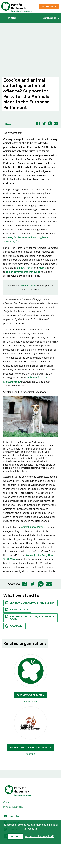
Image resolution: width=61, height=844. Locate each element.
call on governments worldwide (23, 271)
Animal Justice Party (32, 527)
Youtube (11, 816)
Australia (30, 731)
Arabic (42, 267)
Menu (9, 18)
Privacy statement (13, 806)
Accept (15, 837)
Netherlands (30, 678)
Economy (13, 626)
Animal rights (16, 609)
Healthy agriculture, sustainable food (29, 618)
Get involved (48, 6)
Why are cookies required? (39, 836)
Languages (49, 18)
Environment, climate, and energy (29, 602)
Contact (7, 802)
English (20, 267)
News (8, 123)
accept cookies (29, 285)
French (29, 267)
